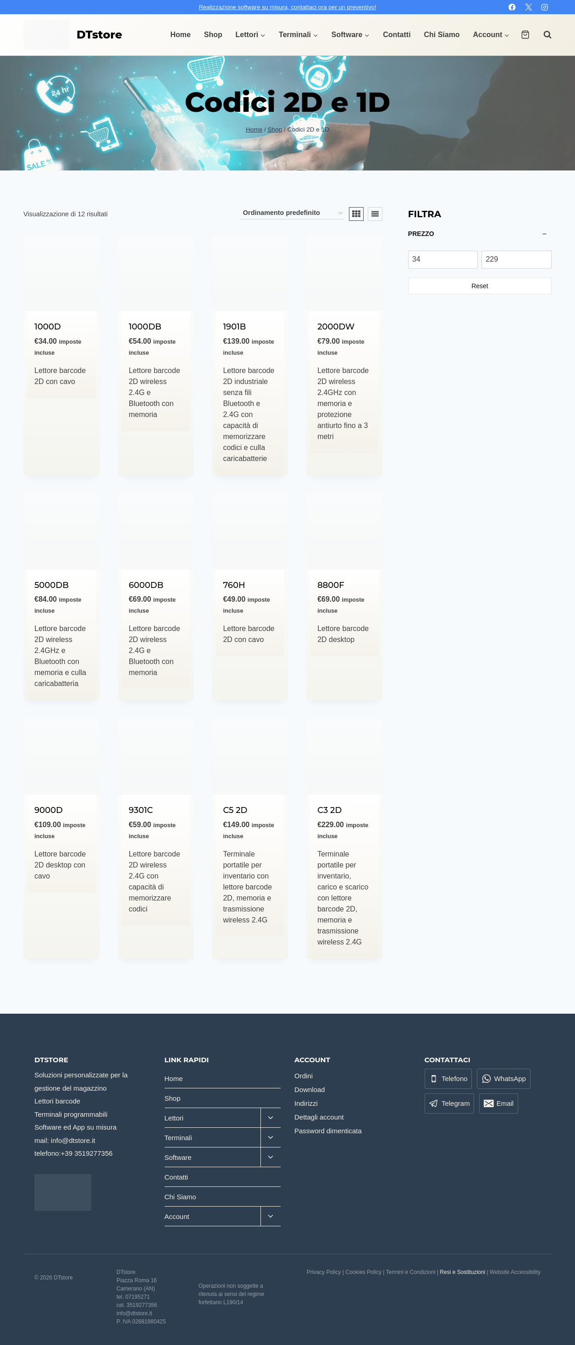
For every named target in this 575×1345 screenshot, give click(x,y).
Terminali (178, 1138)
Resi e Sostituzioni (462, 1272)
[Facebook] (512, 7)
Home (181, 34)
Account (177, 1216)
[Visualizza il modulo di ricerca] (543, 35)
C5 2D (235, 810)
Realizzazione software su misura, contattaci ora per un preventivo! (287, 7)
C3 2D (329, 810)
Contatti (396, 34)
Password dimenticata (328, 1131)
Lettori (174, 1118)
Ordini (303, 1076)
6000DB (146, 585)
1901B (234, 327)
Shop (213, 34)
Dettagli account (319, 1117)
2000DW (335, 327)
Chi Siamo (441, 34)
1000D (47, 327)
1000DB (145, 327)
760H (234, 585)
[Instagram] (544, 7)
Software (178, 1157)
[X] (528, 7)
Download (309, 1089)
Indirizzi (306, 1103)
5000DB (51, 585)
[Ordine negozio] (293, 213)
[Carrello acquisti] (525, 34)
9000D (48, 810)
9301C (141, 810)
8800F (330, 585)
